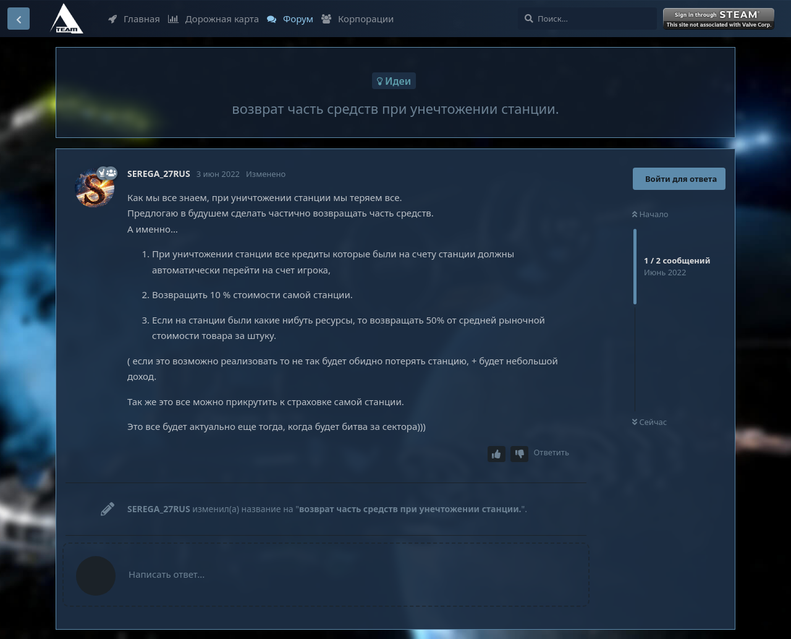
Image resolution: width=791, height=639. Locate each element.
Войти (720, 19)
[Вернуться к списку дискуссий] (18, 18)
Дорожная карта (213, 18)
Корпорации (357, 18)
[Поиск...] (587, 18)
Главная (134, 18)
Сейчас (649, 421)
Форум (290, 18)
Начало (650, 214)
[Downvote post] (519, 454)
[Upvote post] (497, 454)
